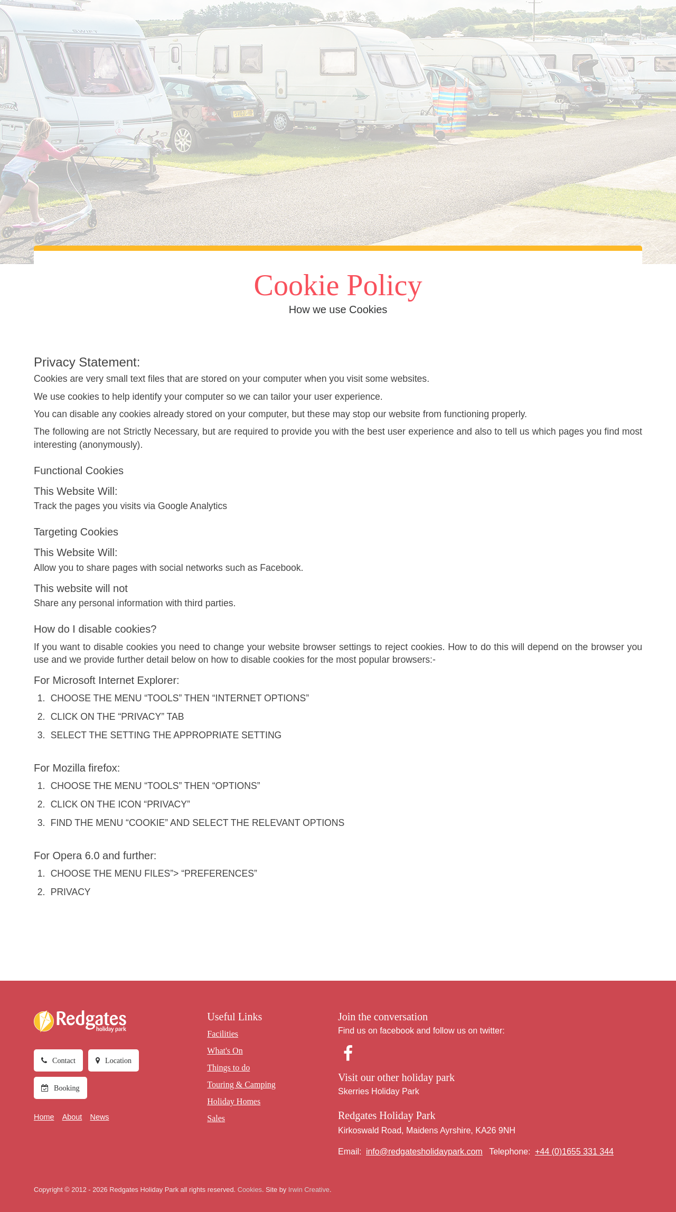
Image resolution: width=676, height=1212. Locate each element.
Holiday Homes (433, 26)
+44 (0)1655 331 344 (574, 1151)
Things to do (296, 26)
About (72, 1117)
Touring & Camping (362, 26)
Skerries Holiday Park (378, 1090)
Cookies (250, 1189)
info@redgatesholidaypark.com (424, 1151)
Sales (478, 26)
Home (44, 1117)
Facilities (203, 26)
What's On (247, 26)
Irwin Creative (309, 1189)
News (99, 1117)
